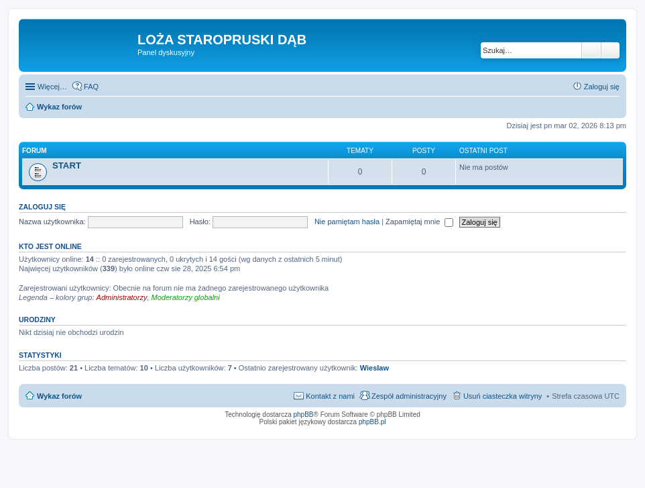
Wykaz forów (59, 396)
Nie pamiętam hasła (346, 221)
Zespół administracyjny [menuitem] (409, 396)
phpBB (304, 414)
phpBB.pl (372, 422)
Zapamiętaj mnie (419, 221)
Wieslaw (374, 368)
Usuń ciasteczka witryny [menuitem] (502, 396)
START (66, 165)
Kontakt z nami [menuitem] (330, 396)
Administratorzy (122, 297)
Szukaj (591, 50)
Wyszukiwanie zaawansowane (610, 50)
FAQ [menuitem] (91, 87)
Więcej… (52, 87)
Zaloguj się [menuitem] (602, 87)
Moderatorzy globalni (186, 297)
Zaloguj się (42, 207)
